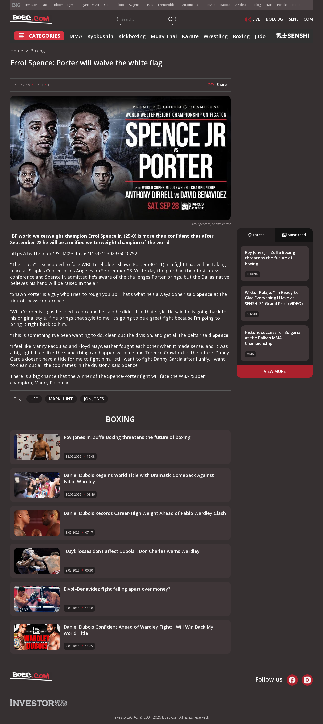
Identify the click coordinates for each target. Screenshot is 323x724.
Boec (296, 5)
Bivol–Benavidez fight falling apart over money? (117, 589)
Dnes (45, 5)
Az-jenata (135, 5)
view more (275, 371)
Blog (257, 5)
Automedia (190, 5)
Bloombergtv (63, 5)
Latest (255, 234)
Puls (150, 5)
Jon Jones (94, 399)
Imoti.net (209, 5)
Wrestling (216, 36)
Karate (190, 36)
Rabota (225, 5)
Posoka (282, 5)
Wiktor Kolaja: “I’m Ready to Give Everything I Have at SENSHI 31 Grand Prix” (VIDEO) (274, 298)
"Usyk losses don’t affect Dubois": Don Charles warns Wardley (132, 551)
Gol (106, 5)
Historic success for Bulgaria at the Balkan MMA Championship (272, 338)
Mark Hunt (61, 399)
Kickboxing (132, 36)
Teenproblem (167, 5)
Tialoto (119, 5)
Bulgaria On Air (88, 5)
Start (269, 5)
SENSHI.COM (301, 19)
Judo (260, 36)
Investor (31, 5)
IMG (16, 5)
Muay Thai (164, 36)
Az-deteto (242, 5)
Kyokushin (100, 36)
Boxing (241, 36)
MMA (75, 36)
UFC (34, 399)
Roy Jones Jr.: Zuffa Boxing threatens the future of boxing (270, 258)
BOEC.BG (274, 19)
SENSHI (252, 314)
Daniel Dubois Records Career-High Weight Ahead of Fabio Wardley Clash (145, 513)
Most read (294, 234)
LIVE (252, 19)
